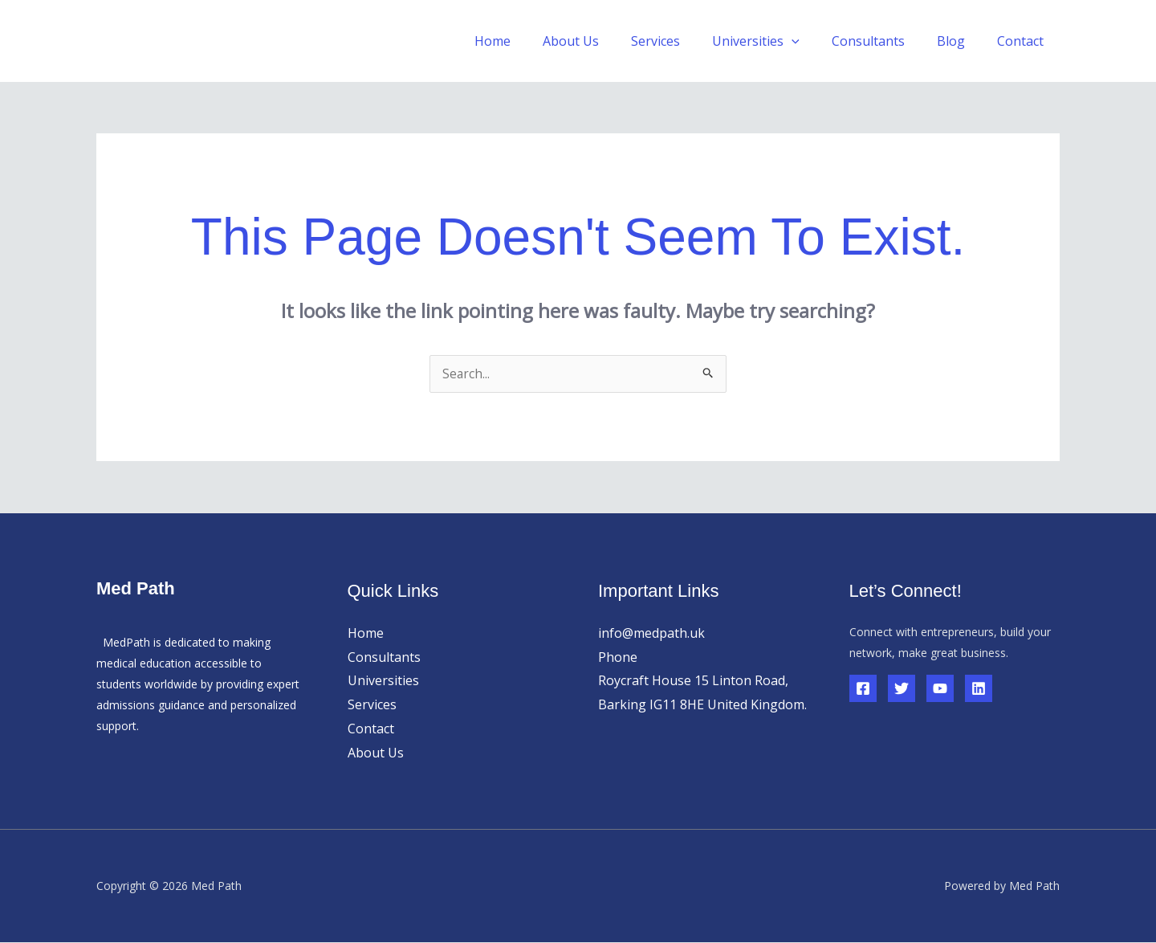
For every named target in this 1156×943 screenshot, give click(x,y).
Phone (617, 658)
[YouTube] (940, 689)
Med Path (159, 40)
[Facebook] (863, 689)
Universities (778, 41)
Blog (960, 41)
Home (534, 41)
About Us (606, 41)
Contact (1023, 41)
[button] (814, 41)
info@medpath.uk (651, 634)
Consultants (884, 41)
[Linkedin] (978, 689)
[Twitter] (901, 689)
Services (684, 41)
